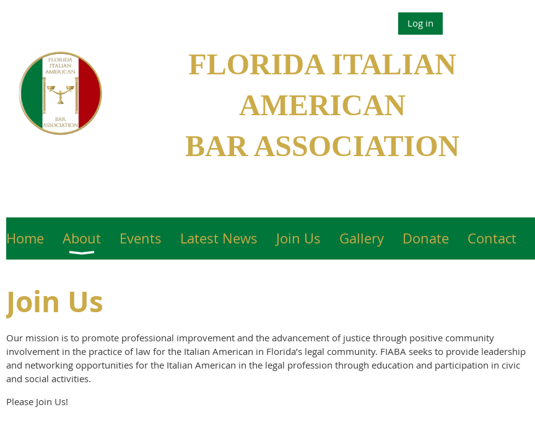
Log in (420, 23)
